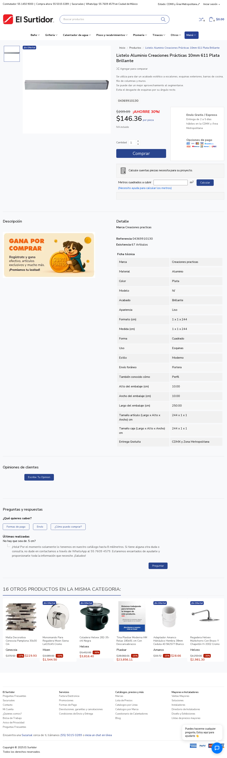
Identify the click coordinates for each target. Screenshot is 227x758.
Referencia (124, 239)
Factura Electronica (69, 696)
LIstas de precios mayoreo (186, 718)
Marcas (119, 696)
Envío (40, 526)
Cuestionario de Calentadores (131, 713)
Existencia (123, 245)
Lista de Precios (124, 700)
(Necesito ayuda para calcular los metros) (145, 188)
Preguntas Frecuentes (14, 696)
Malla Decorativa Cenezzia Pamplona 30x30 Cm (21, 641)
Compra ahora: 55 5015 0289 (52, 4)
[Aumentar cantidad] (138, 141)
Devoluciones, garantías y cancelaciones (81, 709)
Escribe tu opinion (39, 477)
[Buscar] (163, 19)
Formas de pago (16, 526)
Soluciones (178, 700)
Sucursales (78, 4)
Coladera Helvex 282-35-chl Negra (94, 639)
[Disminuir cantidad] (138, 144)
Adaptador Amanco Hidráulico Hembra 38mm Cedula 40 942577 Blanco (168, 641)
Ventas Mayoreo (180, 696)
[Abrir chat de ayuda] (217, 748)
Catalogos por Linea (126, 705)
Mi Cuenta (8, 709)
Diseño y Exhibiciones (183, 713)
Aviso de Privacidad (13, 722)
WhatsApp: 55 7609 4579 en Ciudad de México (112, 4)
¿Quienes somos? (12, 713)
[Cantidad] (132, 142)
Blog (118, 718)
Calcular (205, 182)
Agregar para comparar (132, 69)
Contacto (8, 705)
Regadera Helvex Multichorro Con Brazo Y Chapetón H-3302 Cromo (205, 641)
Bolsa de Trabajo (12, 718)
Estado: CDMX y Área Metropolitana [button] (179, 4)
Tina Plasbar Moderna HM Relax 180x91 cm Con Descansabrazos (131, 641)
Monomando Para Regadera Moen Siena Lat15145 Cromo (56, 641)
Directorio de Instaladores (186, 709)
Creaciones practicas (138, 227)
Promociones (66, 700)
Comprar (141, 153)
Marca (120, 227)
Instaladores (178, 705)
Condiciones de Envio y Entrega (76, 713)
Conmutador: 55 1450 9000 (18, 4)
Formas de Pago (68, 705)
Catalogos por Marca (126, 709)
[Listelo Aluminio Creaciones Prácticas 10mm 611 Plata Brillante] (67, 90)
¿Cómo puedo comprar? (68, 526)
